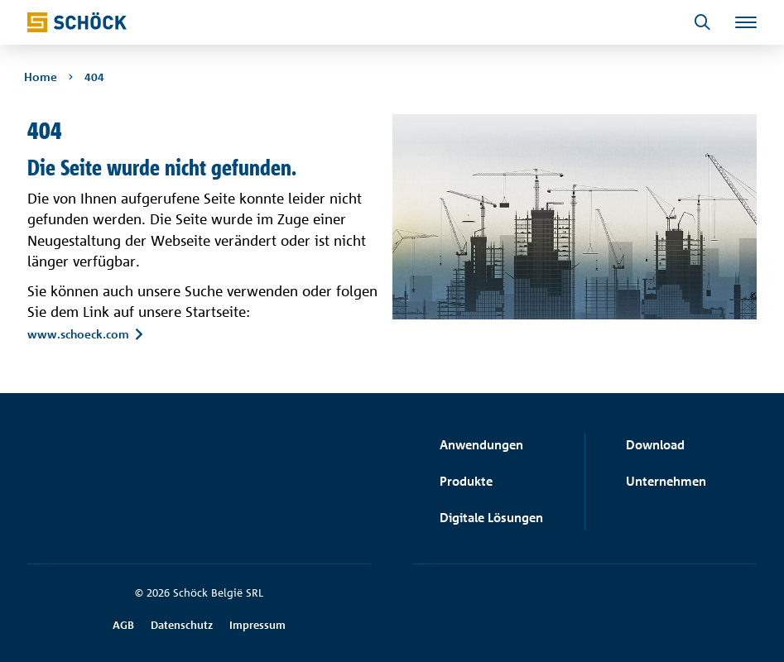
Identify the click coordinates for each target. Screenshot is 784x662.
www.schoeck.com (78, 334)
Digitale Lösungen (491, 517)
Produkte (466, 481)
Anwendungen (481, 445)
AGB (123, 624)
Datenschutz (182, 624)
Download (655, 445)
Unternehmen (666, 481)
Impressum (257, 624)
